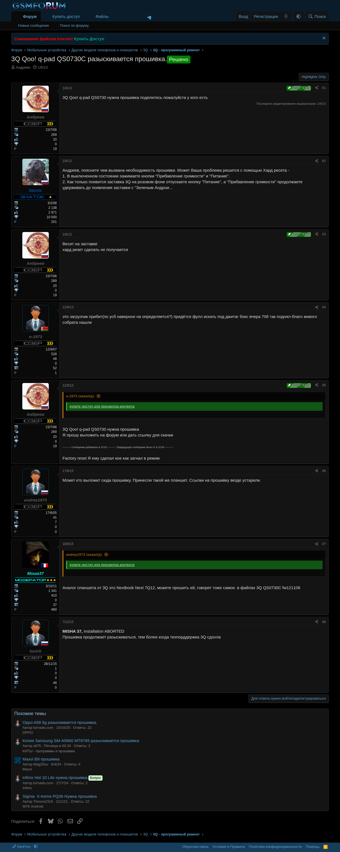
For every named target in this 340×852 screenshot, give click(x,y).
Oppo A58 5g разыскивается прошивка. (60, 722)
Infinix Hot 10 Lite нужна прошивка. (63, 777)
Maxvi (27, 769)
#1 (324, 88)
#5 (324, 385)
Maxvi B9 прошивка (41, 759)
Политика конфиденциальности (275, 847)
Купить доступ (66, 16)
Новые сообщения (33, 25)
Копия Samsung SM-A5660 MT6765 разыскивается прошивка (81, 740)
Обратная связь (195, 847)
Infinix (27, 788)
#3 (324, 234)
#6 (324, 471)
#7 (324, 544)
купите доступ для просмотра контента (102, 406)
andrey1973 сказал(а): (84, 554)
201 (54, 222)
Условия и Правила (228, 847)
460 (54, 609)
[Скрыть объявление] (323, 39)
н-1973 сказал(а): (80, 396)
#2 (324, 161)
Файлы (102, 16)
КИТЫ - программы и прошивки (49, 751)
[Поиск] (317, 16)
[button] (113, 16)
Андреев (23, 67)
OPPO (28, 732)
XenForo (22, 847)
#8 (324, 622)
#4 (324, 307)
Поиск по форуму (74, 25)
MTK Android (33, 806)
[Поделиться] (316, 88)
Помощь (312, 847)
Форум (30, 16)
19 (54, 149)
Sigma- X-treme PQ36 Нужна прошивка (60, 796)
